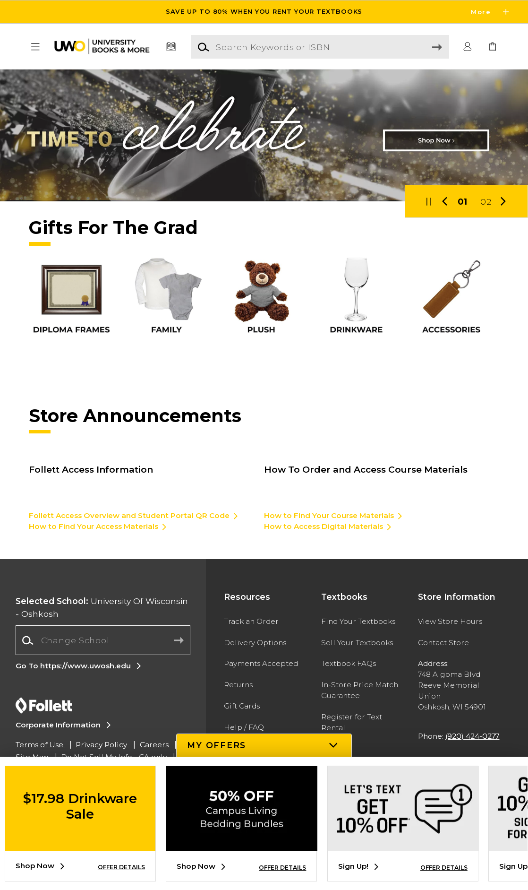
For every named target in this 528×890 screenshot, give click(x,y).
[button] (35, 47)
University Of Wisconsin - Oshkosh (102, 607)
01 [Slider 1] (463, 202)
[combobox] (103, 640)
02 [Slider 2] (486, 202)
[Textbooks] (171, 47)
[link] (492, 47)
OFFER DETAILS (121, 867)
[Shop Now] (264, 135)
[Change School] (103, 640)
